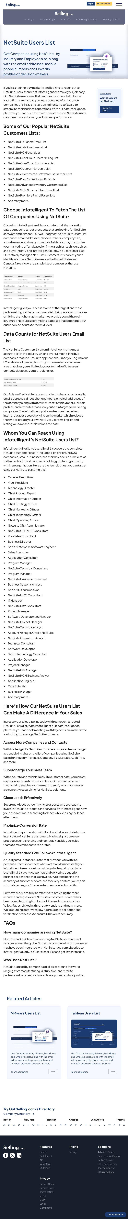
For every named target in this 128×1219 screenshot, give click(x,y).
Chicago (73, 1119)
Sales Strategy (47, 19)
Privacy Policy (47, 1187)
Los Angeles (97, 1119)
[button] (119, 5)
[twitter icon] (12, 1155)
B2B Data (66, 19)
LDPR (43, 1203)
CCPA (43, 1195)
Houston (51, 1119)
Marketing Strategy (86, 19)
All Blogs (29, 19)
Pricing (72, 1152)
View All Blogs (105, 94)
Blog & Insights (106, 1171)
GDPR (43, 1199)
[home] (18, 4)
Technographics (111, 19)
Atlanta (121, 1119)
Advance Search (106, 1152)
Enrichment (46, 1156)
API (41, 1159)
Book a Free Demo (107, 109)
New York (29, 1119)
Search (43, 1152)
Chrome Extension (107, 1163)
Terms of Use (46, 1191)
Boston (7, 1119)
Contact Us (46, 1207)
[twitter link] (19, 1155)
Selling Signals (105, 1159)
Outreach (45, 1167)
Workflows (45, 1163)
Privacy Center (47, 1183)
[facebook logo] (5, 1155)
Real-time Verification (109, 1156)
